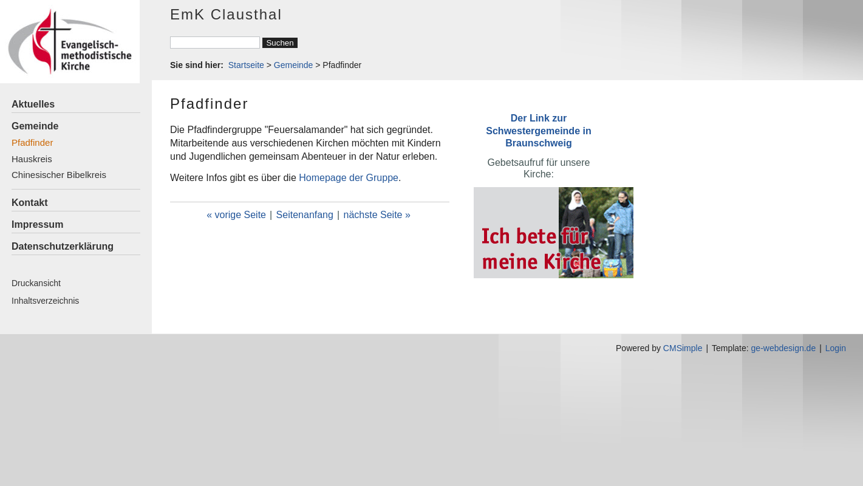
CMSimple (683, 348)
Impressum (37, 224)
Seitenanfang (304, 215)
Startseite (246, 65)
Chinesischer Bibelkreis (59, 174)
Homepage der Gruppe (348, 178)
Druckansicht (36, 283)
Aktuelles (33, 104)
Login (835, 348)
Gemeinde (35, 126)
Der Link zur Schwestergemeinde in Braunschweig (538, 130)
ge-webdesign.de (783, 348)
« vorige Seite (236, 215)
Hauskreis (32, 159)
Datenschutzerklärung (63, 246)
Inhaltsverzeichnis (45, 301)
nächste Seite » (377, 215)
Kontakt (30, 202)
